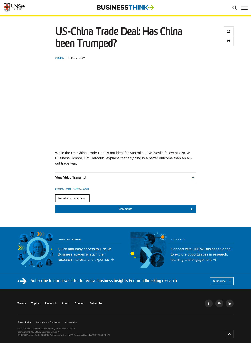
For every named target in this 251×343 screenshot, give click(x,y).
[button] (125, 178)
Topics (35, 303)
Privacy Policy (24, 322)
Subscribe (221, 281)
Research (50, 303)
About (65, 303)
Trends (22, 303)
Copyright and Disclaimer (48, 322)
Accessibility (71, 322)
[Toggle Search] (235, 7)
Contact (79, 303)
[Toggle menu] (244, 7)
